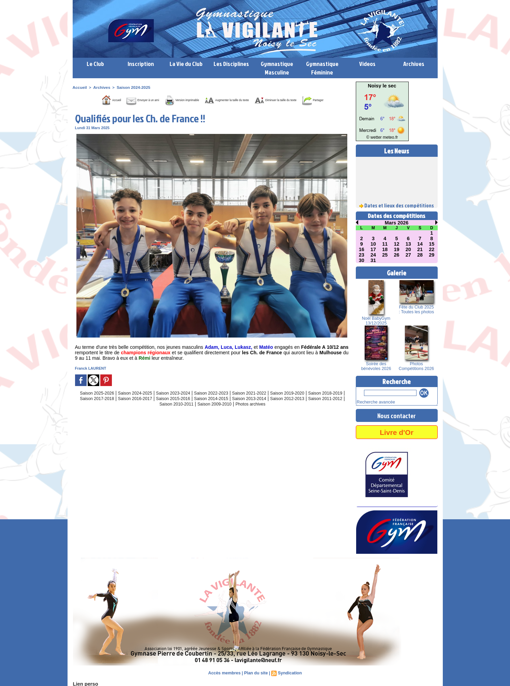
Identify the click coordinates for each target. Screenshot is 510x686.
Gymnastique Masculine (277, 68)
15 (432, 244)
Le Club (95, 63)
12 (396, 244)
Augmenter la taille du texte (254, 99)
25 (385, 255)
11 (385, 244)
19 (396, 249)
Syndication (289, 672)
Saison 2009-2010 (243, 413)
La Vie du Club (186, 63)
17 (373, 249)
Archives (413, 63)
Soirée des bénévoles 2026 (376, 366)
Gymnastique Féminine (322, 68)
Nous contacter (396, 415)
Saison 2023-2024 (181, 402)
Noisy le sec (382, 85)
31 (373, 260)
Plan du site (255, 672)
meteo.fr (389, 137)
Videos (367, 63)
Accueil (79, 87)
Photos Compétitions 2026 (416, 366)
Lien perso (84, 683)
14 (420, 244)
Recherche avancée (373, 402)
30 (361, 260)
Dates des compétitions (396, 215)
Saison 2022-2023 (224, 402)
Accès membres (225, 672)
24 (373, 255)
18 (385, 249)
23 (361, 255)
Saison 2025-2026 (96, 402)
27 (408, 255)
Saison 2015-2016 (209, 408)
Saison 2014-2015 (252, 408)
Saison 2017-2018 (124, 408)
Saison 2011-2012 (158, 413)
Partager (220, 109)
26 (396, 255)
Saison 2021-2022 (267, 402)
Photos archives (284, 413)
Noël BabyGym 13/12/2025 (376, 321)
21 (420, 249)
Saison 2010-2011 (200, 413)
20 (408, 249)
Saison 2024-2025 (130, 87)
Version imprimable (189, 99)
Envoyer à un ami (132, 99)
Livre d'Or (396, 431)
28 (420, 255)
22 (432, 249)
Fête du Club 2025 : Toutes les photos (416, 309)
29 (432, 255)
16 (361, 249)
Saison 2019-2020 (309, 402)
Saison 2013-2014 (295, 408)
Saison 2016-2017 (167, 408)
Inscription (141, 63)
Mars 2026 (396, 222)
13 (408, 244)
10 (373, 244)
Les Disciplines (231, 63)
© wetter (375, 137)
